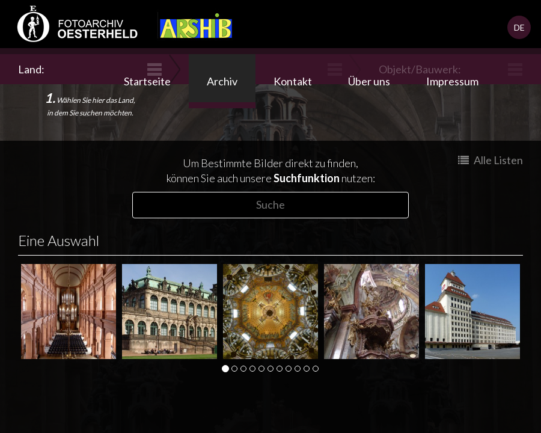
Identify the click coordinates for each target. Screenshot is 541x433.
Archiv (222, 81)
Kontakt (293, 81)
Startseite (147, 81)
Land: (32, 69)
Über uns (369, 81)
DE (519, 27)
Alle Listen (490, 160)
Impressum (452, 81)
